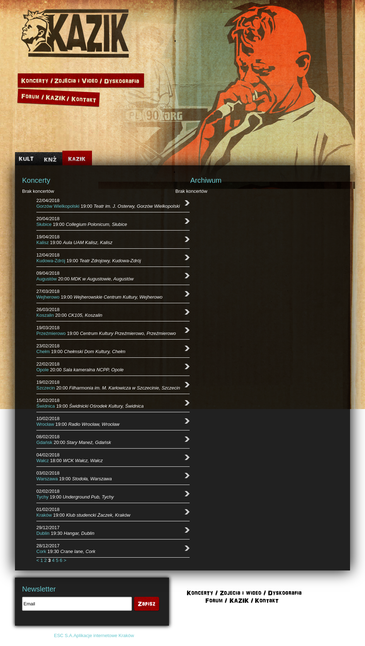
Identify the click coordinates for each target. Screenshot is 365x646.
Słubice (44, 224)
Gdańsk (44, 442)
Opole (42, 369)
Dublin (43, 533)
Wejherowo (48, 297)
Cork (41, 551)
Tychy (42, 497)
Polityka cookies (281, 635)
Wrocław (45, 424)
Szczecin (45, 388)
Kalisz (42, 242)
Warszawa (47, 478)
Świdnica (45, 406)
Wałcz (42, 460)
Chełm (43, 351)
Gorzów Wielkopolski (57, 206)
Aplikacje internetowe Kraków (103, 635)
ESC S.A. (63, 635)
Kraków (44, 515)
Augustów (46, 278)
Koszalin (45, 315)
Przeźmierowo (51, 333)
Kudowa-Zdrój (50, 260)
